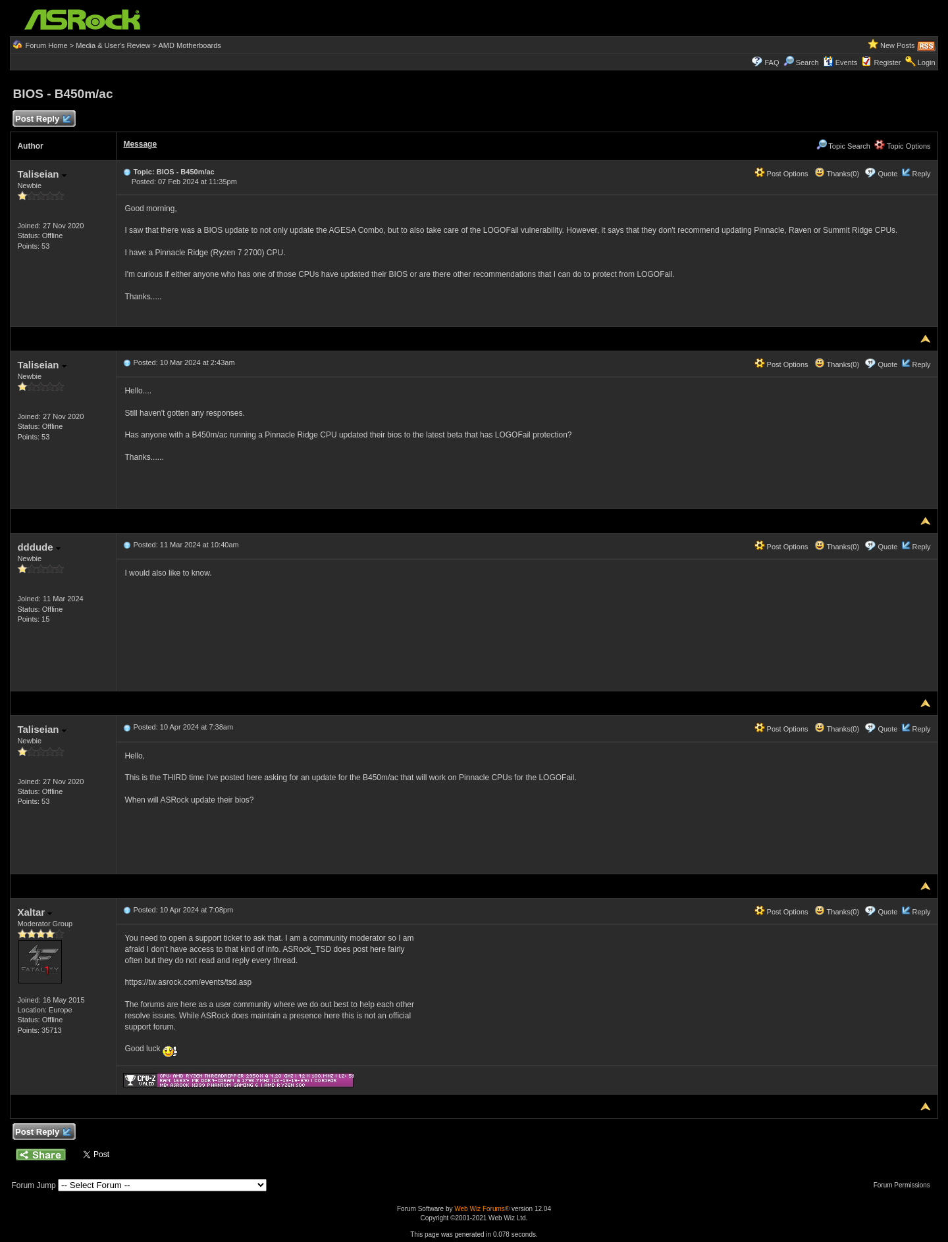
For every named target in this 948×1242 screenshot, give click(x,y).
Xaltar (34, 912)
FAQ (771, 62)
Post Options (781, 174)
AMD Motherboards (190, 45)
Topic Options (902, 146)
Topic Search (843, 146)
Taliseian (41, 174)
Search (807, 62)
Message (140, 144)
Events (840, 62)
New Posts (897, 45)
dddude (38, 547)
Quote (887, 174)
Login (926, 62)
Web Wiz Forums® (482, 1208)
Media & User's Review (113, 45)
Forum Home (46, 45)
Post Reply (42, 119)
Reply (921, 174)
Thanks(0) (836, 174)
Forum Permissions (905, 1185)
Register (887, 62)
